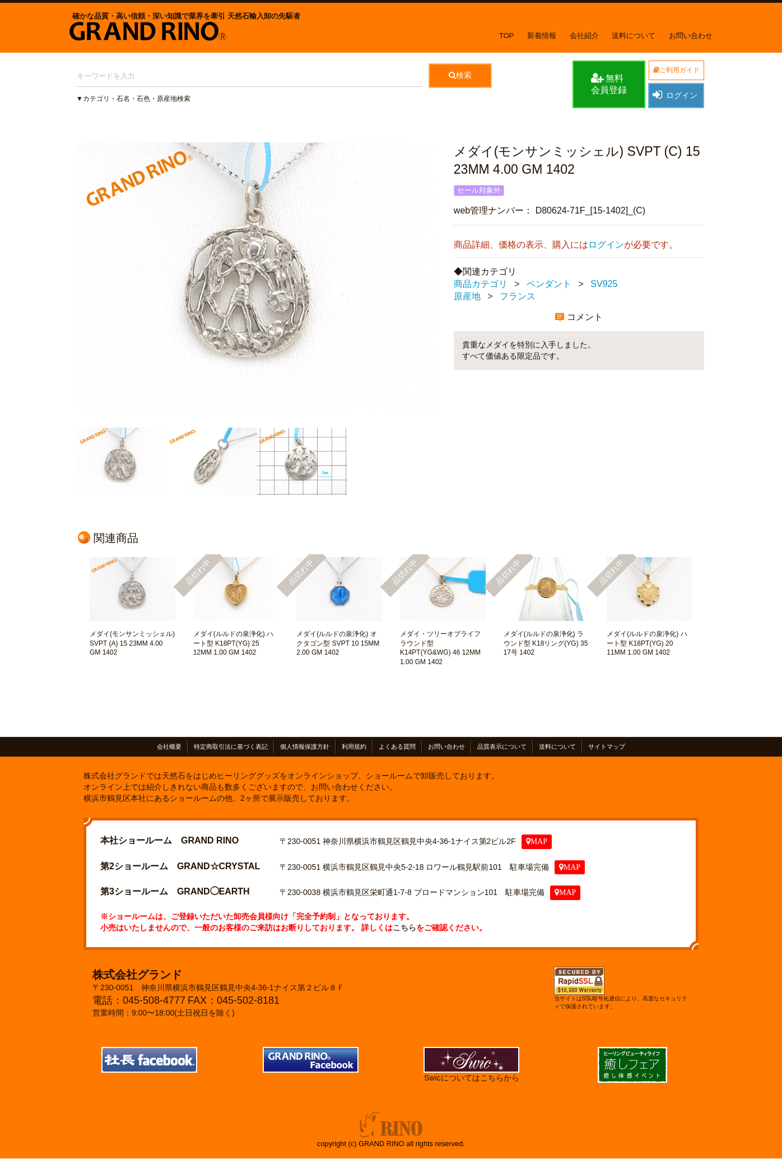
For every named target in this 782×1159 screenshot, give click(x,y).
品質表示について (502, 746)
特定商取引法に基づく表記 (231, 746)
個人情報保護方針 (304, 746)
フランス (518, 296)
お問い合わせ (691, 35)
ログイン (674, 94)
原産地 (467, 296)
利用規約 (354, 746)
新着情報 (541, 35)
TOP (506, 35)
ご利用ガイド (676, 70)
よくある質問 (397, 746)
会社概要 (169, 746)
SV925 (603, 284)
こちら (404, 927)
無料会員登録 (609, 83)
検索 (460, 75)
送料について (633, 35)
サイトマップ (606, 746)
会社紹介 (584, 35)
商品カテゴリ (481, 284)
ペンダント (549, 284)
